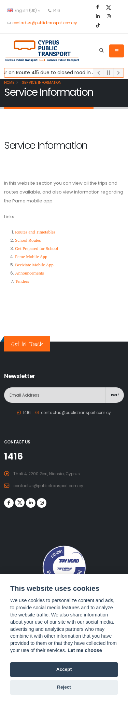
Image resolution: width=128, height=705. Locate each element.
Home (9, 82)
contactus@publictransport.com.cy (44, 23)
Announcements (29, 273)
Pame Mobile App (31, 256)
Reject (64, 687)
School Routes (28, 240)
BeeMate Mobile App (34, 264)
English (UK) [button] (24, 10)
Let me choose (85, 650)
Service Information (41, 82)
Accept (64, 669)
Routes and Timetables (35, 232)
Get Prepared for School (36, 248)
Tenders (22, 281)
